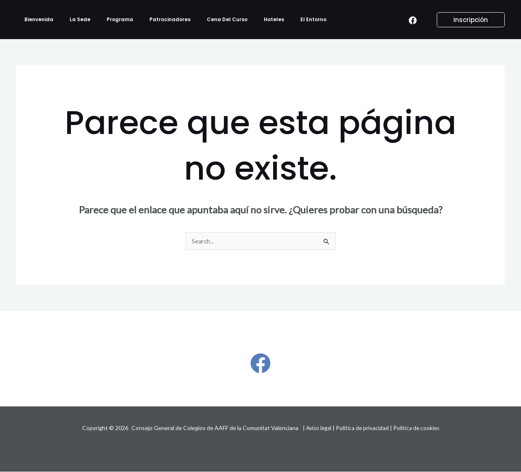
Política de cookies (417, 428)
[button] (466, 19)
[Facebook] (413, 20)
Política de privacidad (362, 428)
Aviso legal (317, 428)
